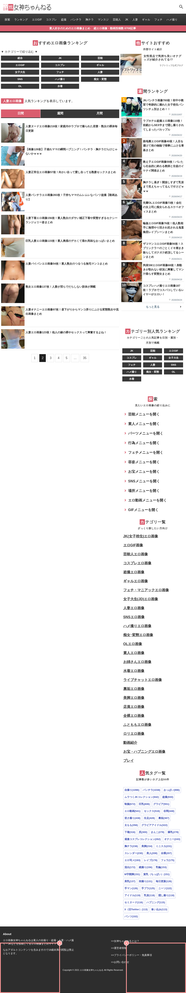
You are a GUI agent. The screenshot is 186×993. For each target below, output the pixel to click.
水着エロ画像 (133, 671)
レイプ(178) (150, 860)
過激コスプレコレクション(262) (142, 839)
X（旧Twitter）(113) (136, 909)
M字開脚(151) (132, 874)
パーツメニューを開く (145, 433)
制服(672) (129, 804)
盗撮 (63, 19)
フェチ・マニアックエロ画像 (146, 590)
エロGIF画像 (133, 545)
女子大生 (20, 72)
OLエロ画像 (132, 644)
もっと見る (153, 306)
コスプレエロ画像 (137, 563)
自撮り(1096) (131, 790)
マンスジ (103, 19)
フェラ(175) (167, 860)
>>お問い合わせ (120, 962)
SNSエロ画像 (134, 617)
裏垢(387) (163, 818)
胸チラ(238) (131, 846)
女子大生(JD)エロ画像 (140, 599)
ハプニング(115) (155, 902)
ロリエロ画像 (133, 734)
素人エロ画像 (133, 653)
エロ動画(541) (132, 811)
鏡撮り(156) (145, 867)
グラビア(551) (161, 804)
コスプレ (51, 19)
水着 (60, 86)
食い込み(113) (159, 909)
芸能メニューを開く (144, 414)
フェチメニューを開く (145, 452)
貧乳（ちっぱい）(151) (156, 874)
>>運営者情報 (119, 948)
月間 (99, 113)
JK (126, 19)
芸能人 (117, 19)
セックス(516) (152, 811)
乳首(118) (149, 895)
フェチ (158, 19)
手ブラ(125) (148, 888)
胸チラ (90, 19)
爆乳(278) (173, 832)
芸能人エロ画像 (135, 554)
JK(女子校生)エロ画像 (140, 536)
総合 (20, 58)
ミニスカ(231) (164, 846)
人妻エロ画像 (133, 608)
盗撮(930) (167, 797)
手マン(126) (131, 888)
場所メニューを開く (144, 491)
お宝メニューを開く (144, 472)
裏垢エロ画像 (133, 689)
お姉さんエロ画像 (137, 662)
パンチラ (76, 19)
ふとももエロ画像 (137, 725)
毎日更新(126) (164, 881)
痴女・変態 (100, 79)
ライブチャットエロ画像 (142, 680)
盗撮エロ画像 (133, 572)
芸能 (100, 58)
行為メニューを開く (144, 443)
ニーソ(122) (165, 888)
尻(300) (143, 832)
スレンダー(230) (133, 853)
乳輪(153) (161, 867)
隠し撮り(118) (166, 895)
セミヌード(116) (133, 902)
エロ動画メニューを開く (147, 500)
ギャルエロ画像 (135, 581)
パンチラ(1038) (151, 790)
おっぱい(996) (172, 790)
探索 (7, 19)
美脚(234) (146, 846)
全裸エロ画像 (133, 716)
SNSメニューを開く (144, 481)
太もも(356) (131, 825)
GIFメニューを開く (143, 510)
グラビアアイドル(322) (154, 825)
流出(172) (129, 867)
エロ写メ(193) (132, 860)
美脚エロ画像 (133, 698)
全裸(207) (166, 853)
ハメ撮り (172, 19)
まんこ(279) (157, 832)
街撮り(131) (145, 881)
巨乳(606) (144, 804)
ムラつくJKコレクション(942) (141, 797)
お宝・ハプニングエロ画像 (144, 752)
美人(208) (151, 853)
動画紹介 (130, 743)
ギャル (146, 19)
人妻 (135, 19)
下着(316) (129, 832)
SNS (20, 79)
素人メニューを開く (144, 424)
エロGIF (37, 19)
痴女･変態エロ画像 (138, 635)
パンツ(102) (131, 916)
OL (20, 86)
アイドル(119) (132, 895)
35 (84, 358)
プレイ (128, 761)
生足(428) (149, 818)
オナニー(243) (172, 839)
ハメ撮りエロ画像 (137, 626)
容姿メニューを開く (144, 462)
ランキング (21, 19)
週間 (60, 113)
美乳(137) (129, 881)
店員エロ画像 (133, 707)
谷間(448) (168, 811)
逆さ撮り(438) (132, 818)
